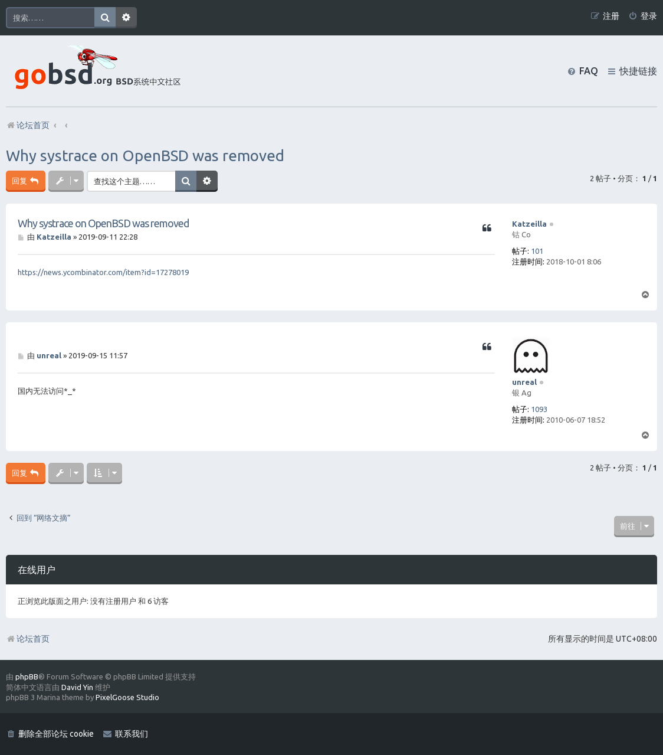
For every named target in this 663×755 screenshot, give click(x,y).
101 (537, 251)
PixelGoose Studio (127, 697)
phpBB (26, 676)
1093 (539, 409)
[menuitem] (642, 16)
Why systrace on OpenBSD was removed (145, 155)
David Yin (77, 687)
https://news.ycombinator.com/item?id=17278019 (103, 272)
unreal (524, 382)
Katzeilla (529, 224)
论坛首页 (28, 638)
